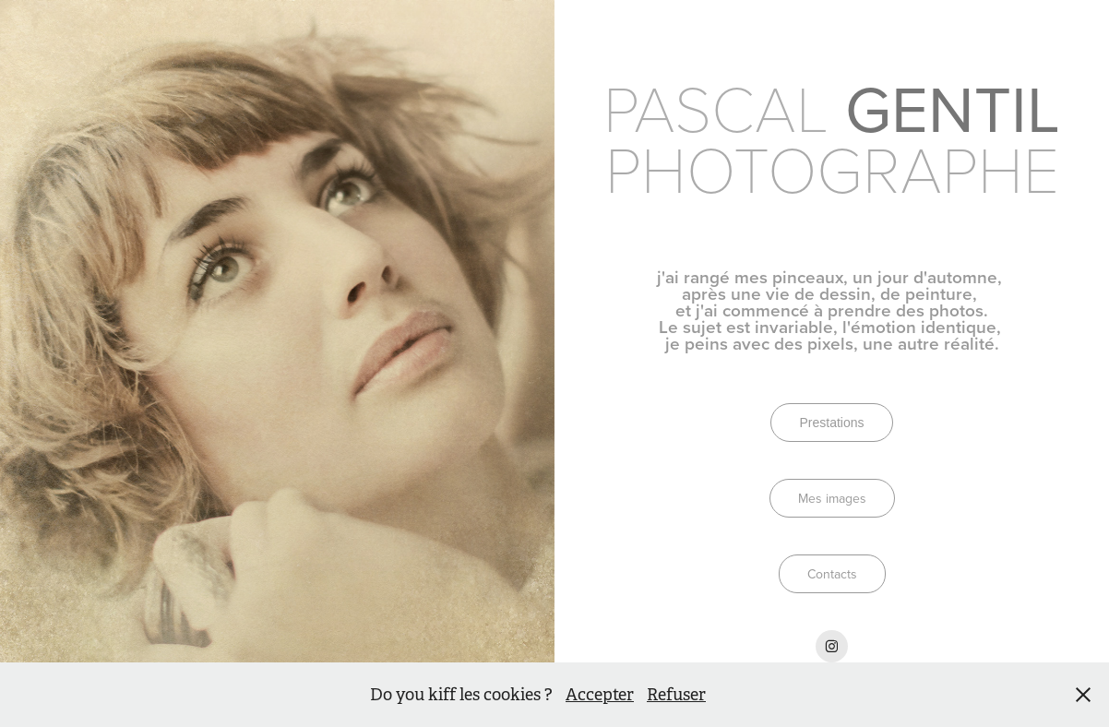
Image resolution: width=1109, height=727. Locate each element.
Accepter (600, 695)
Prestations (831, 422)
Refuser (676, 695)
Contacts (832, 574)
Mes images (832, 498)
